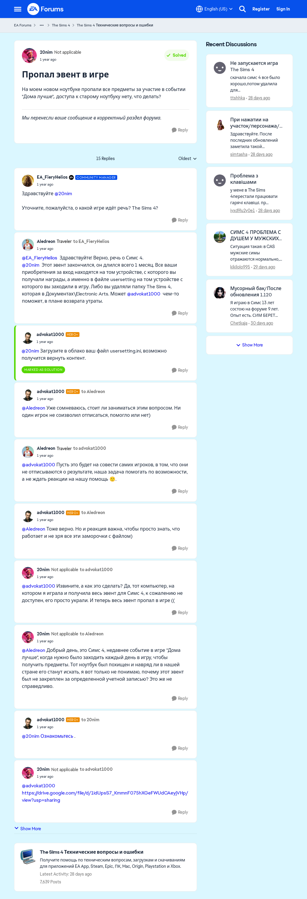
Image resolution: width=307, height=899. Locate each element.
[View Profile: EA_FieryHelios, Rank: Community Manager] (28, 181)
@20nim (63, 193)
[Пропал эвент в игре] (77, 184)
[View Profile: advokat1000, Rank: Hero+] (28, 338)
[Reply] (180, 130)
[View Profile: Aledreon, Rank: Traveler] (28, 245)
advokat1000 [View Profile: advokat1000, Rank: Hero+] (50, 334)
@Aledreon (33, 408)
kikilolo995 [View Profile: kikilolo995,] (240, 266)
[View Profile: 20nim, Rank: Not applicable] (29, 55)
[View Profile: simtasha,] (220, 124)
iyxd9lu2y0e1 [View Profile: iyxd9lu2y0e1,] (242, 210)
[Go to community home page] (45, 9)
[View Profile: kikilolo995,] (220, 237)
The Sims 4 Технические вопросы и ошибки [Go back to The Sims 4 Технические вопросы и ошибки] (115, 25)
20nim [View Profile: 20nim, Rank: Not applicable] (46, 52)
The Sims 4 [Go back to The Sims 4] (61, 25)
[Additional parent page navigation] (41, 25)
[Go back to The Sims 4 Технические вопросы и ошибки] (115, 852)
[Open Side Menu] (17, 9)
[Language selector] (214, 9)
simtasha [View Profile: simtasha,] (238, 154)
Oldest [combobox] (187, 159)
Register (261, 9)
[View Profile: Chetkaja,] (220, 293)
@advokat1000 (143, 294)
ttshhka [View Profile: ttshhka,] (237, 98)
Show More (27, 828)
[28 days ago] (258, 98)
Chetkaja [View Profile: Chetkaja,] (238, 323)
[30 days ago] (261, 323)
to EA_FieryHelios (91, 241)
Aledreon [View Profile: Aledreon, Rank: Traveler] (46, 241)
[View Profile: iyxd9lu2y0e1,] (220, 180)
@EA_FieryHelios (39, 258)
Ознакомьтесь (56, 736)
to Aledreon (93, 391)
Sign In (283, 9)
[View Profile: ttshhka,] (220, 68)
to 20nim (90, 719)
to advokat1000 (89, 448)
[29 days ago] (263, 267)
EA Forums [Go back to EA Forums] (22, 25)
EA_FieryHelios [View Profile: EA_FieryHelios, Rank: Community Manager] (52, 177)
